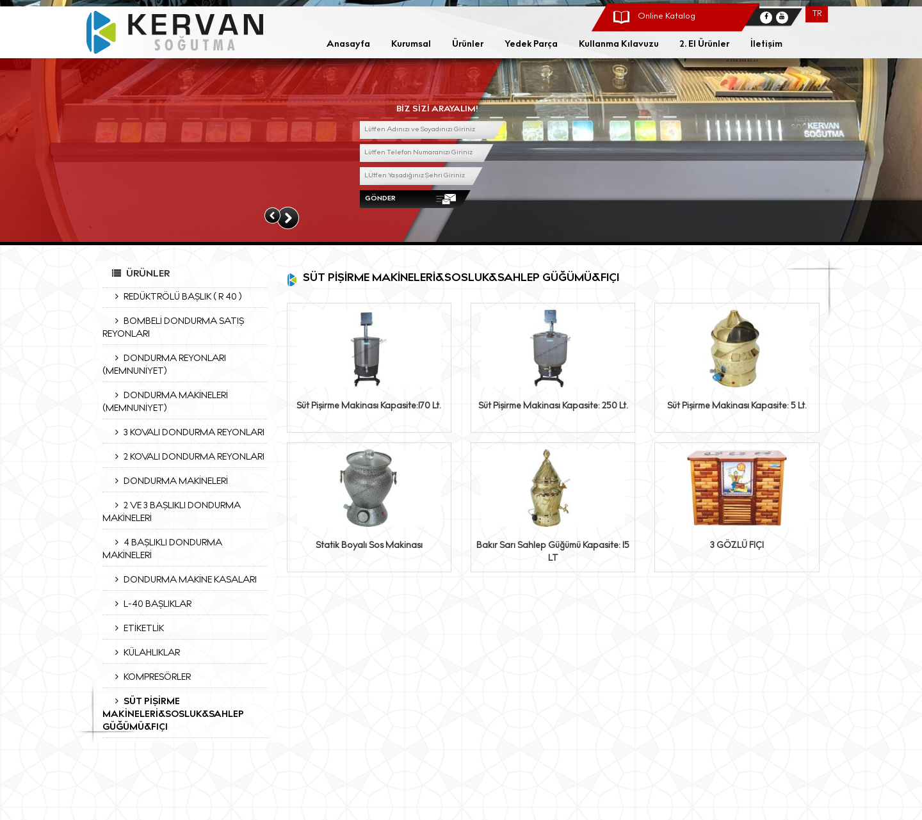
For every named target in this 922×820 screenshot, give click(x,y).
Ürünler (467, 44)
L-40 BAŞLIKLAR (150, 604)
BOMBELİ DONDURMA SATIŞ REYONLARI (173, 327)
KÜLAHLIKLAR (144, 653)
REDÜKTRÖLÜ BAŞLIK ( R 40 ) (175, 297)
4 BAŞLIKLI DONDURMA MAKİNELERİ (162, 549)
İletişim (766, 44)
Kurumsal (411, 44)
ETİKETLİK (136, 628)
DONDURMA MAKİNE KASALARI (183, 580)
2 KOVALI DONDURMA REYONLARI (186, 457)
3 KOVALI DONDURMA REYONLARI (186, 433)
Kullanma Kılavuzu (619, 44)
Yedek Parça (531, 44)
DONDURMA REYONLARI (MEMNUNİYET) (164, 364)
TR (817, 14)
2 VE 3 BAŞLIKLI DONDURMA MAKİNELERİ (171, 512)
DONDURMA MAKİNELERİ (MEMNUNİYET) (165, 402)
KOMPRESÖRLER (150, 677)
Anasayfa (348, 44)
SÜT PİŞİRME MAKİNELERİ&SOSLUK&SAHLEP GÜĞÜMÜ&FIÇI (173, 714)
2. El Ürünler (704, 44)
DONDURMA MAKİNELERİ (168, 481)
